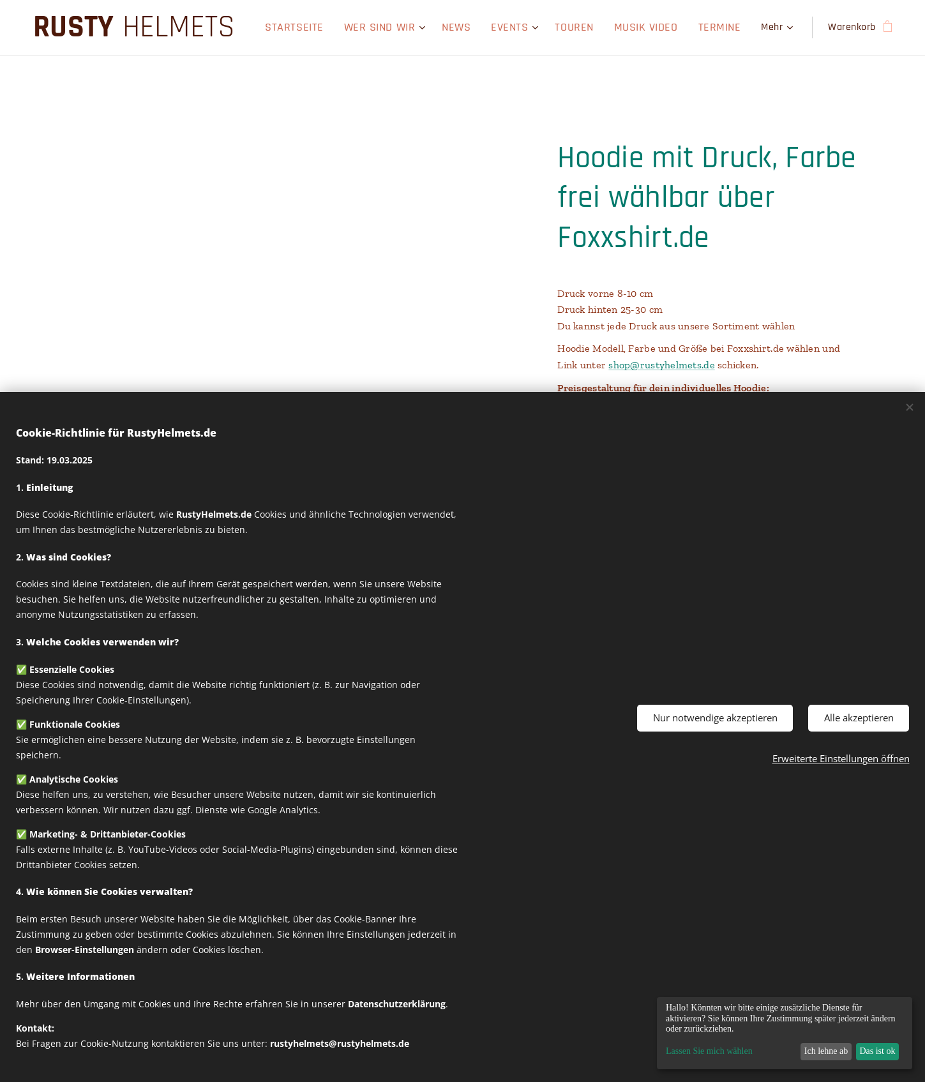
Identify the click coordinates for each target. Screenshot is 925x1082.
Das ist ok (877, 1051)
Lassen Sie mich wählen (709, 1051)
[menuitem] (291, 27)
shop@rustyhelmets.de (661, 365)
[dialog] (784, 1033)
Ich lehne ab (826, 1051)
